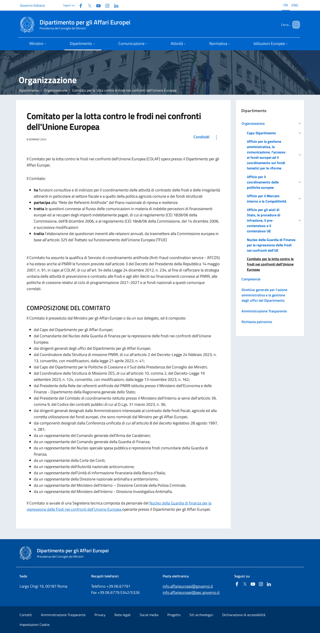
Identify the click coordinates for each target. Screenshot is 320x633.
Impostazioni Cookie (35, 624)
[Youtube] (96, 5)
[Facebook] (78, 5)
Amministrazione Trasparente (63, 614)
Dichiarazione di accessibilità (243, 614)
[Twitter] (87, 5)
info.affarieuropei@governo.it (188, 586)
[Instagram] (105, 5)
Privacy (100, 614)
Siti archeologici (201, 614)
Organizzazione (55, 90)
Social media (149, 614)
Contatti (26, 614)
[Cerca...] (294, 24)
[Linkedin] (114, 5)
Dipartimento (29, 90)
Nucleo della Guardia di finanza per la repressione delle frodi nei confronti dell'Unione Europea (119, 506)
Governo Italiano (32, 5)
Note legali (122, 614)
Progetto (173, 614)
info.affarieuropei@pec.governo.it (191, 592)
